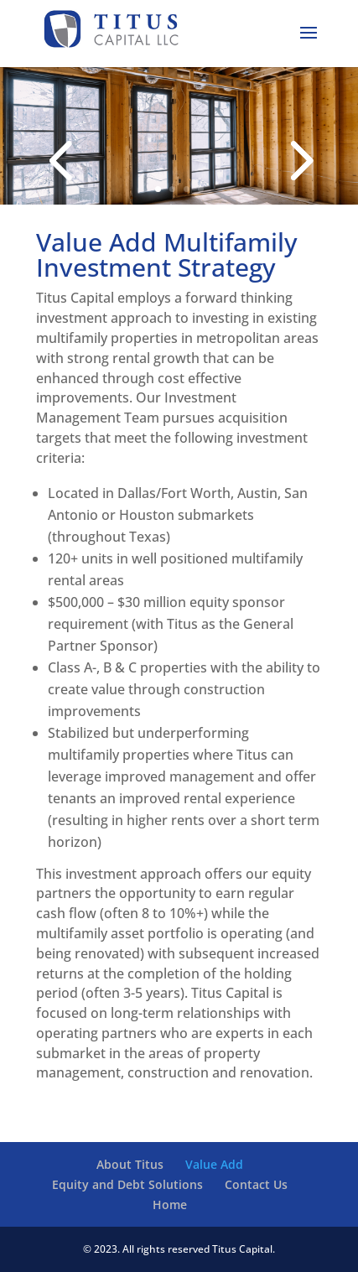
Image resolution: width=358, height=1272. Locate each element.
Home (170, 1204)
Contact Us (256, 1184)
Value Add (214, 1164)
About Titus (129, 1164)
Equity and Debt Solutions (127, 1184)
